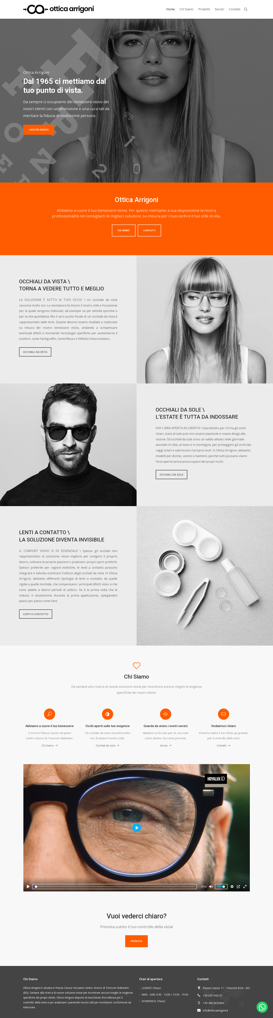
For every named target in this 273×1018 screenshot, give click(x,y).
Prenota (136, 941)
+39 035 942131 (212, 995)
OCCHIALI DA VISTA (35, 352)
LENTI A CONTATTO (35, 614)
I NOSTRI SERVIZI (39, 129)
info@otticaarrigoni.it (215, 1010)
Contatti (149, 230)
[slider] (114, 886)
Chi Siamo (124, 230)
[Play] (28, 887)
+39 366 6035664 (213, 1003)
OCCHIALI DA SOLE (171, 474)
